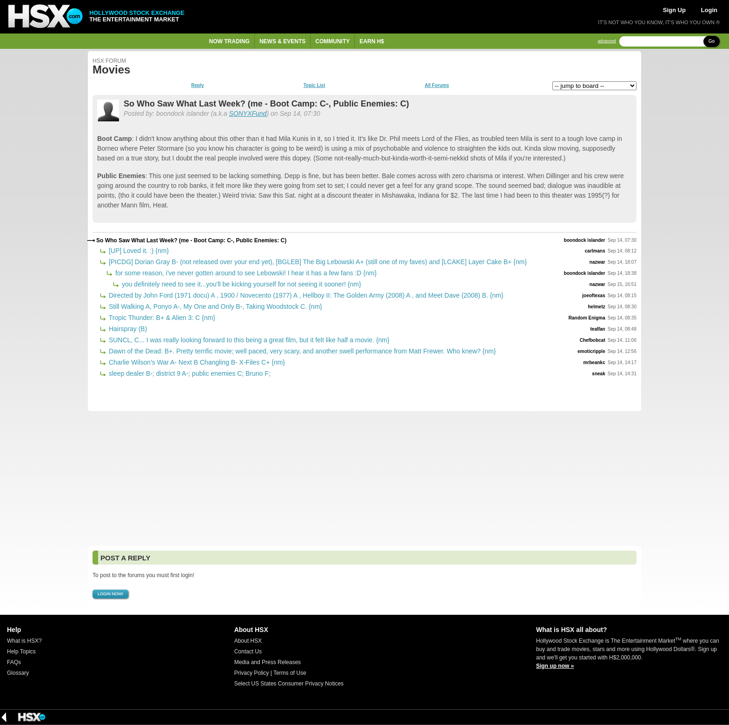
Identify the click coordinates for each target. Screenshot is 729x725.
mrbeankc (594, 362)
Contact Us (248, 651)
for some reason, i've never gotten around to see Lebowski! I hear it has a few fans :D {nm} (245, 273)
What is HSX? (24, 641)
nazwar (597, 262)
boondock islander (584, 240)
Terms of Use (289, 673)
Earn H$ (371, 41)
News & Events (282, 41)
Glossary (18, 673)
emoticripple (591, 351)
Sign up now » (555, 666)
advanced (607, 41)
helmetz (596, 306)
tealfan (597, 329)
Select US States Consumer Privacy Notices (289, 683)
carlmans (595, 250)
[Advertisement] (364, 478)
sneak (598, 373)
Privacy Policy (251, 673)
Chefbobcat (592, 340)
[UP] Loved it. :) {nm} (138, 250)
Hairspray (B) (127, 329)
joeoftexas (593, 295)
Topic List (314, 85)
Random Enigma (587, 317)
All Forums (436, 85)
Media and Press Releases (267, 662)
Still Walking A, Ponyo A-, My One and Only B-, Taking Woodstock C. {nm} (214, 306)
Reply (197, 85)
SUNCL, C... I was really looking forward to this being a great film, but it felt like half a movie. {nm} (248, 340)
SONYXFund (247, 113)
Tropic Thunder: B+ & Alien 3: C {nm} (161, 317)
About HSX (248, 641)
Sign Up (674, 10)
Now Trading (229, 41)
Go (712, 41)
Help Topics (21, 651)
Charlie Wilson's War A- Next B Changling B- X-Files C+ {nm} (196, 362)
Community (332, 41)
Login (709, 10)
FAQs (14, 662)
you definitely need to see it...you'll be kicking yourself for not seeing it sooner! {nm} (240, 284)
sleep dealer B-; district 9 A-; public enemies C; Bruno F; (189, 373)
